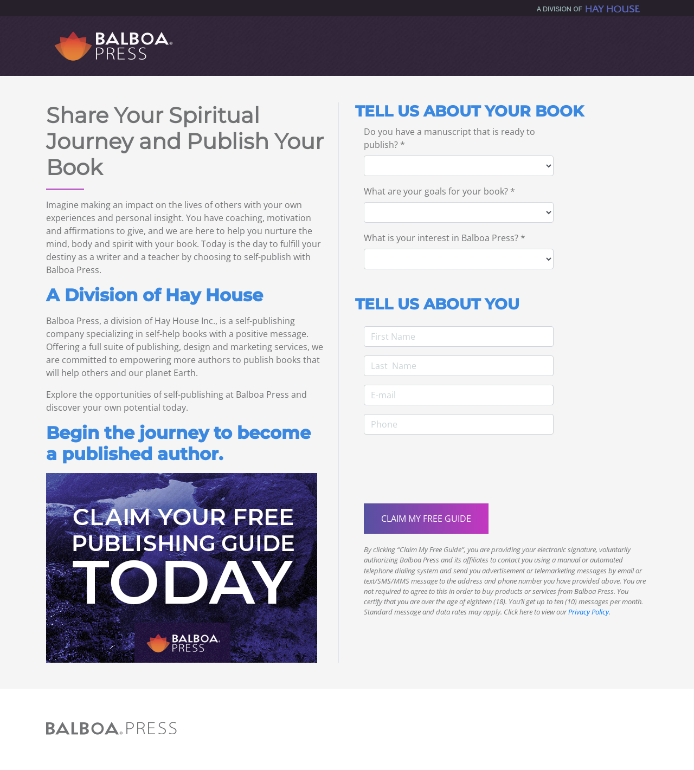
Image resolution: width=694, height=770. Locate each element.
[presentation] (446, 473)
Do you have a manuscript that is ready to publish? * (449, 138)
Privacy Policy (588, 612)
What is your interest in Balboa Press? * (444, 238)
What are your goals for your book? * (439, 191)
